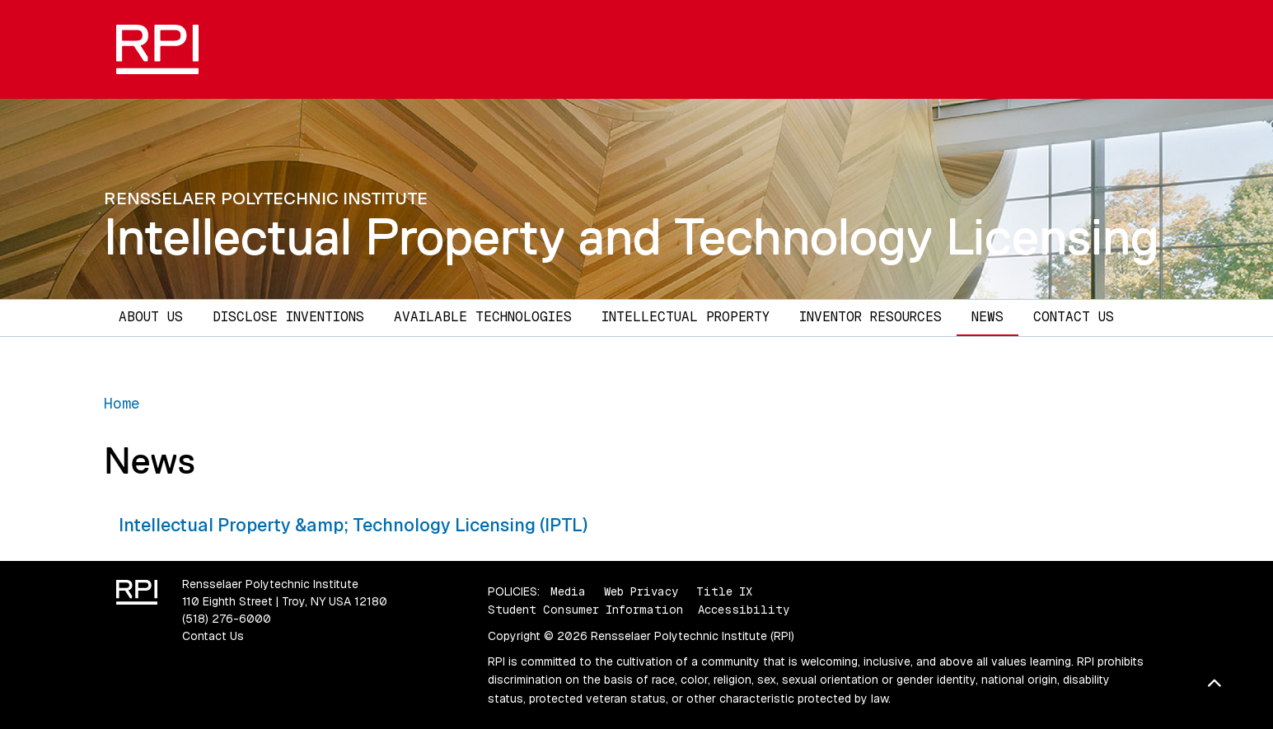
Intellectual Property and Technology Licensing (631, 236)
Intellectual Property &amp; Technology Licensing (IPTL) (353, 524)
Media (568, 591)
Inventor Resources (870, 316)
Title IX (724, 591)
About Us (151, 316)
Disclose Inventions (288, 316)
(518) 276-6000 (226, 618)
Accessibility (743, 609)
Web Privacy (641, 591)
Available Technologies (483, 316)
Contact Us (1073, 316)
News (987, 316)
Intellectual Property (685, 316)
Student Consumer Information (585, 609)
